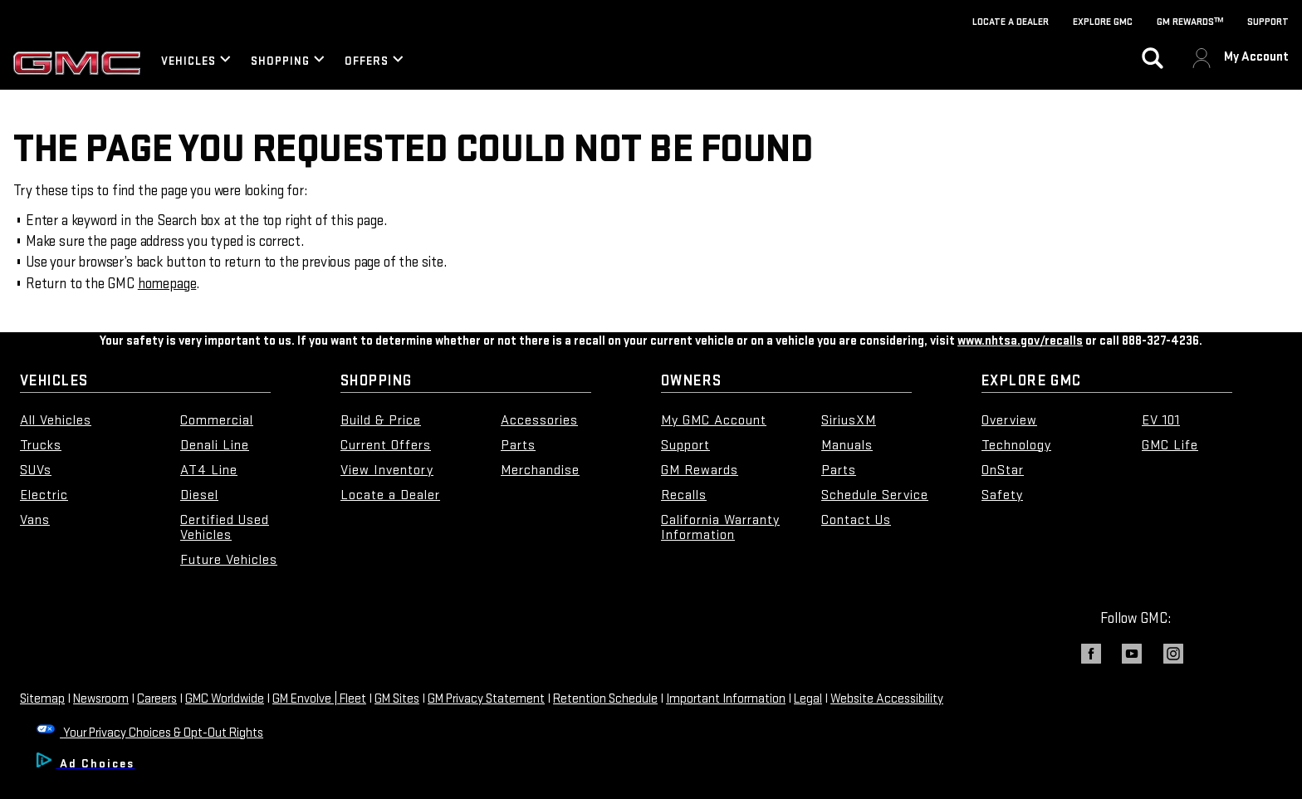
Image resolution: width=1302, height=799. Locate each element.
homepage (167, 283)
